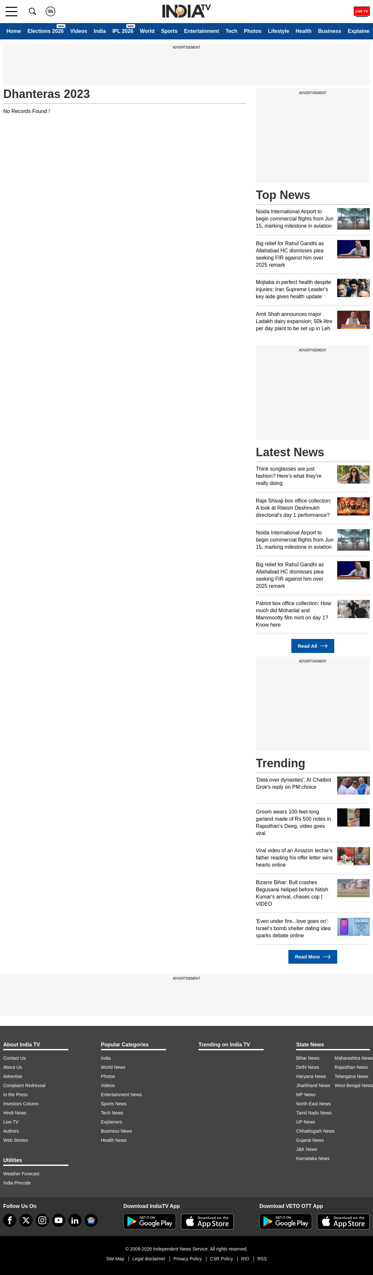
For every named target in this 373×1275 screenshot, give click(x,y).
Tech (231, 31)
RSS (262, 1258)
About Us (12, 1067)
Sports (169, 31)
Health (303, 31)
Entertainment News (121, 1094)
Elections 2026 (45, 31)
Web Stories (15, 1140)
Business (329, 31)
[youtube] (58, 1220)
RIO (245, 1258)
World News (113, 1067)
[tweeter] (26, 1220)
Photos (252, 31)
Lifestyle (278, 31)
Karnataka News (313, 1158)
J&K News (306, 1149)
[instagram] (42, 1220)
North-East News (313, 1103)
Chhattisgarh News (315, 1131)
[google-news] (91, 1220)
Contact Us (14, 1058)
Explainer (359, 31)
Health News (114, 1140)
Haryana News (311, 1076)
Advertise (12, 1076)
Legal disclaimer (148, 1258)
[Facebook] (9, 1220)
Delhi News (307, 1067)
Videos (78, 31)
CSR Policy (221, 1258)
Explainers (111, 1122)
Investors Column (21, 1103)
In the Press (15, 1094)
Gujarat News (310, 1140)
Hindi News (14, 1112)
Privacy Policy (187, 1258)
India (100, 31)
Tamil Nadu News (314, 1112)
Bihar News (308, 1058)
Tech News (112, 1112)
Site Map (115, 1258)
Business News (116, 1131)
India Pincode (17, 1182)
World (147, 31)
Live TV (11, 1122)
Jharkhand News (313, 1085)
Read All (313, 646)
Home (14, 31)
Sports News (114, 1103)
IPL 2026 (122, 31)
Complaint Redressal (24, 1085)
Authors (11, 1131)
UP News (305, 1122)
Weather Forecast (21, 1173)
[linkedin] (74, 1220)
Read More (312, 957)
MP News (306, 1094)
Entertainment (201, 31)
